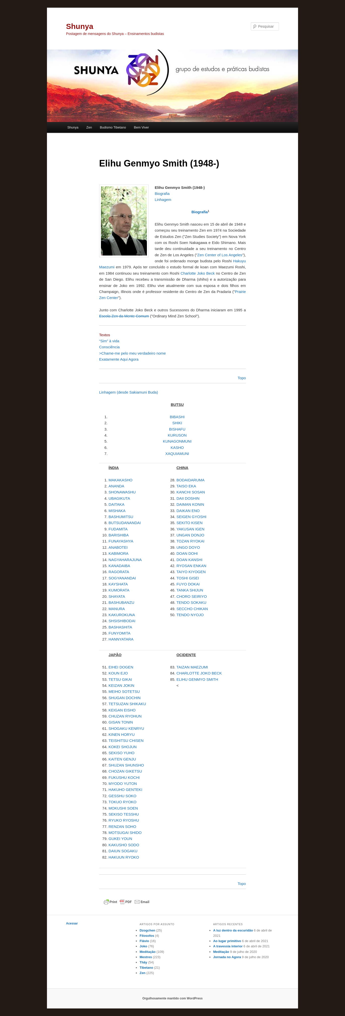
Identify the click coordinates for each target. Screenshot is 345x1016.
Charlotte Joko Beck (198, 273)
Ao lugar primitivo (227, 941)
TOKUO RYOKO (122, 802)
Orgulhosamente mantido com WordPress (172, 998)
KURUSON (177, 435)
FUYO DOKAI (188, 584)
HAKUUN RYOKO (123, 857)
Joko (143, 946)
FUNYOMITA (119, 633)
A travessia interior (228, 946)
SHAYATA (116, 596)
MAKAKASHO (120, 480)
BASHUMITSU (120, 517)
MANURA (116, 609)
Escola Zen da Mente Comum (124, 316)
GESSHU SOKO (122, 796)
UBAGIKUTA (119, 498)
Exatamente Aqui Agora (119, 359)
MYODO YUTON (122, 783)
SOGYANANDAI (122, 578)
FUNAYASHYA (120, 541)
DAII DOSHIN (188, 498)
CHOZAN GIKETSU (125, 771)
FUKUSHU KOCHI (124, 777)
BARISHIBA (118, 535)
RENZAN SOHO (122, 826)
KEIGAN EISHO (122, 710)
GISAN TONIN (120, 722)
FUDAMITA (118, 529)
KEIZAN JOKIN (121, 685)
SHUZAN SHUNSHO (126, 765)
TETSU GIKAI (120, 679)
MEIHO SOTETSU (124, 691)
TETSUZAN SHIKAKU (127, 704)
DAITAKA (116, 504)
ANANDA (116, 486)
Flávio (144, 941)
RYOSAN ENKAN (191, 566)
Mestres (146, 957)
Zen (89, 127)
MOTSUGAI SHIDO (125, 832)
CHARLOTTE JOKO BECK (199, 673)
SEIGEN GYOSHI (191, 517)
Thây (143, 962)
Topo (242, 883)
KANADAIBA (119, 566)
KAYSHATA (118, 584)
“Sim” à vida (109, 341)
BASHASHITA (120, 627)
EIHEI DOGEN (120, 667)
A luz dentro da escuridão (233, 930)
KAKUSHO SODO (123, 845)
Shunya (79, 26)
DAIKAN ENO (188, 511)
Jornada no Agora (227, 957)
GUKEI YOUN (120, 838)
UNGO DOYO (188, 547)
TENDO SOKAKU (191, 602)
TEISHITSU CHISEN (125, 740)
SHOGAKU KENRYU (126, 728)
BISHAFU (177, 429)
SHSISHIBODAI (121, 621)
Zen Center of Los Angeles (219, 255)
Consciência (109, 347)
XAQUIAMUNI (177, 453)
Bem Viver (141, 127)
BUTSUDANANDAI (124, 523)
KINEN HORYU (121, 734)
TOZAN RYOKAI (190, 541)
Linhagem (163, 199)
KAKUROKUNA (121, 615)
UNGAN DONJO (190, 535)
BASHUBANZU (121, 602)
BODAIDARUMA (191, 480)
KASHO (177, 447)
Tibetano (146, 967)
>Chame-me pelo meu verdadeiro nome (132, 353)
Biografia (162, 193)
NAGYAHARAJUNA (125, 560)
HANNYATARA (120, 639)
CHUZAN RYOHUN (124, 716)
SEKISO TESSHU (123, 814)
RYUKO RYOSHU (123, 820)
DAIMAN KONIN (190, 504)
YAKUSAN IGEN (190, 529)
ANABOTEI (118, 547)
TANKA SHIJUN (190, 590)
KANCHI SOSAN (191, 492)
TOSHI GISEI (188, 578)
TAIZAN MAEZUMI (192, 667)
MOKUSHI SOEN (123, 808)
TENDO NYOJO (190, 615)
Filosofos (147, 936)
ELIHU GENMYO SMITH (197, 679)
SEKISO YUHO (121, 753)
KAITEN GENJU (122, 759)
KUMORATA (118, 590)
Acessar (72, 923)
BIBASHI (177, 417)
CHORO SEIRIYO (192, 596)
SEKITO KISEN (190, 523)
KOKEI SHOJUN (122, 747)
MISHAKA (117, 511)
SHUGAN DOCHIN (124, 698)
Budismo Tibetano (113, 127)
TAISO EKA (186, 486)
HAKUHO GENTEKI (125, 789)
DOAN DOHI (187, 553)
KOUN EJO (118, 673)
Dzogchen (147, 930)
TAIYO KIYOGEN (191, 572)
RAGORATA (118, 572)
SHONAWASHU (122, 492)
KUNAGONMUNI (177, 441)
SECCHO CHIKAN (192, 609)
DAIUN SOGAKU (122, 851)
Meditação (148, 952)
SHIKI (177, 423)
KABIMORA (118, 553)
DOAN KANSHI (189, 560)
